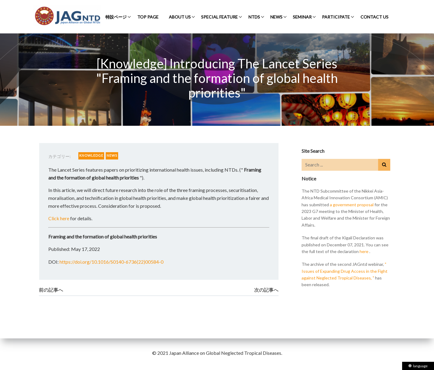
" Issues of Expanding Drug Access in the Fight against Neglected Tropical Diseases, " (345, 271)
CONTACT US (374, 16)
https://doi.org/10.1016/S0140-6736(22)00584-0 (111, 262)
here (364, 251)
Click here (58, 218)
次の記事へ (266, 290)
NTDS (254, 16)
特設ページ (116, 16)
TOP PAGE (148, 16)
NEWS (276, 16)
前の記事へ (51, 290)
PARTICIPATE (336, 16)
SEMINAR (302, 16)
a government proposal (352, 204)
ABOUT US (180, 16)
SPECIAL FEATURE (219, 16)
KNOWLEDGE (91, 155)
